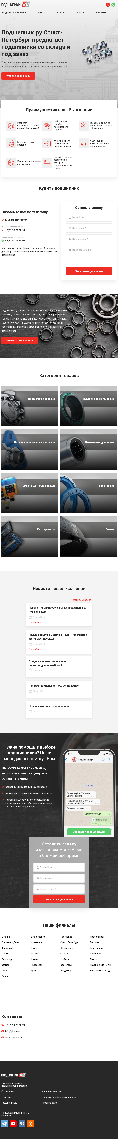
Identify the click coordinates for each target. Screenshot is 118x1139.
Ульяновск (36, 942)
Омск (34, 948)
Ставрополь (66, 948)
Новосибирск (97, 936)
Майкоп (64, 959)
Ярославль (37, 965)
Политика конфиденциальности (59, 1097)
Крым (4, 953)
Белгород (6, 959)
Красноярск (7, 948)
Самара (5, 965)
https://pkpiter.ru (11, 1037)
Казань (35, 959)
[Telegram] (4, 1126)
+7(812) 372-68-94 (13, 1025)
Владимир (65, 970)
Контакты (101, 13)
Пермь (34, 953)
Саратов (64, 953)
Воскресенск (38, 936)
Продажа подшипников (13, 13)
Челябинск (96, 953)
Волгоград (66, 965)
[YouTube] (13, 1126)
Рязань (5, 976)
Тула (33, 970)
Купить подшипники (18, 75)
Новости (80, 13)
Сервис (61, 13)
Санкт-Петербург (69, 942)
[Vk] (22, 1126)
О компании (7, 1091)
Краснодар (66, 936)
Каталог (42, 13)
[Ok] (30, 1126)
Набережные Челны (101, 965)
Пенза (93, 959)
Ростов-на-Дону (10, 942)
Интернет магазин (51, 1091)
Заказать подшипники (89, 271)
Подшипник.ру (9, 1102)
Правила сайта (49, 1102)
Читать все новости (81, 600)
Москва (5, 936)
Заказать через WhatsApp (89, 831)
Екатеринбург (97, 948)
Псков (4, 970)
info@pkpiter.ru (10, 1031)
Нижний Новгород (100, 970)
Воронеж (95, 942)
